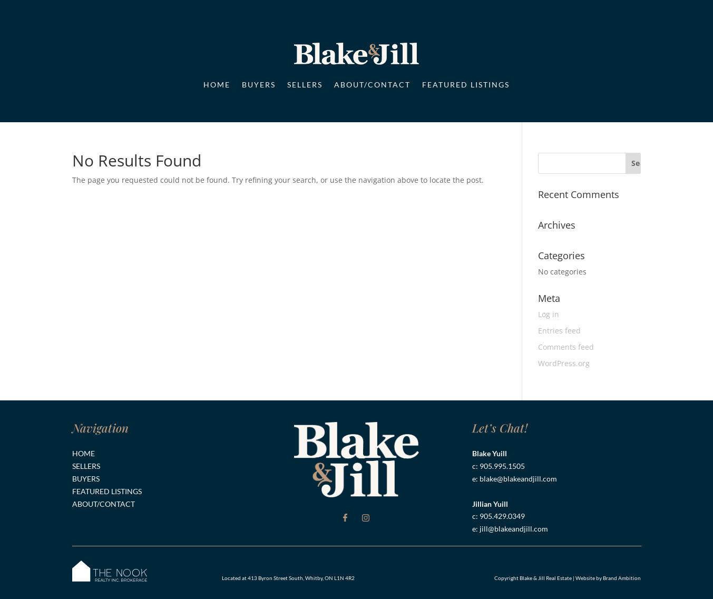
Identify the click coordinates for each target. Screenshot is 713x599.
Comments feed (566, 347)
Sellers (305, 84)
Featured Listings (466, 84)
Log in (548, 314)
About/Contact (372, 84)
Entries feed (559, 331)
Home (216, 84)
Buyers (259, 84)
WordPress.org (564, 363)
